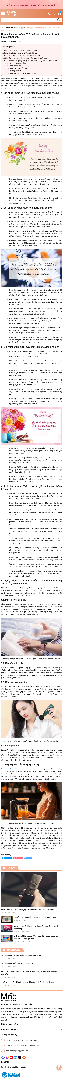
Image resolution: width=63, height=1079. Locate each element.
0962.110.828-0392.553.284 (16, 1045)
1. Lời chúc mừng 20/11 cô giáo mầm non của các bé (22, 50)
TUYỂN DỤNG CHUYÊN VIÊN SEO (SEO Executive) (21, 955)
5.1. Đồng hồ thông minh (16, 63)
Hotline (49, 13)
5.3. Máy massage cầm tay (17, 68)
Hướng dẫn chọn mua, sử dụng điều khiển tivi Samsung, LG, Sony (27, 910)
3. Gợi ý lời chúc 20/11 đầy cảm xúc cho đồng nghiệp (22, 55)
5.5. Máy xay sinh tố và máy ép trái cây (21, 73)
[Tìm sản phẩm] (31, 20)
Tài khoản (53, 13)
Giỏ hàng (60, 13)
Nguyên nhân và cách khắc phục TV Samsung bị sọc (35, 917)
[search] (58, 20)
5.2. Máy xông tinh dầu (15, 66)
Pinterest (17, 858)
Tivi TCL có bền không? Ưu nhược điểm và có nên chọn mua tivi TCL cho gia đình (36, 937)
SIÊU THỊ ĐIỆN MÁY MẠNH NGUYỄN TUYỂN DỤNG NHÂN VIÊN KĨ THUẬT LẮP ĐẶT (30, 973)
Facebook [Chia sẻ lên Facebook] (6, 858)
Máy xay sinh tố (7, 769)
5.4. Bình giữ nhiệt (14, 71)
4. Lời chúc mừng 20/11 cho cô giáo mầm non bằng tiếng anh (25, 58)
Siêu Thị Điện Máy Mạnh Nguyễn (13, 1067)
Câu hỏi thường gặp (17, 28)
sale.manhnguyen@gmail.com (17, 1051)
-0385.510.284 (34, 1045)
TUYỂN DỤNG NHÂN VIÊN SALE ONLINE (17, 963)
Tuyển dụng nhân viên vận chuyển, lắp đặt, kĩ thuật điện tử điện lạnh (28, 982)
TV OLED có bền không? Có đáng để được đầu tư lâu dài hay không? (36, 927)
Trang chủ (5, 28)
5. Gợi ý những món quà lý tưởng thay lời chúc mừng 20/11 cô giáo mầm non (31, 61)
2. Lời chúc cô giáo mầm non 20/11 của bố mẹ (19, 53)
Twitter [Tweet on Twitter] (27, 858)
